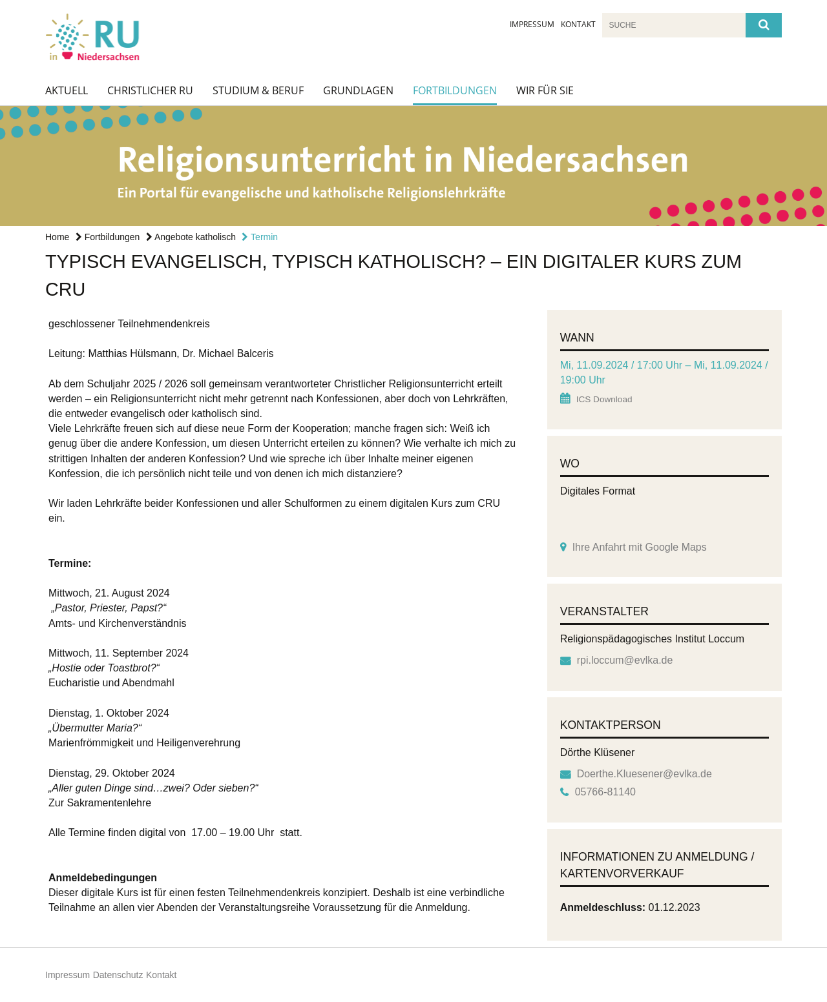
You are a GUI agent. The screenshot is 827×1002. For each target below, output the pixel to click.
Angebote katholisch (191, 237)
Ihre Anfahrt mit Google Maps (639, 547)
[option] (413, 166)
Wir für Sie (545, 90)
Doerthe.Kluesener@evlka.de (644, 773)
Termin (260, 237)
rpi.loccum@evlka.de (625, 660)
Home (57, 237)
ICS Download (604, 399)
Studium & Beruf (258, 90)
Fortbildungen (455, 90)
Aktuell (66, 90)
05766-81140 (605, 791)
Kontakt (578, 24)
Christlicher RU (150, 90)
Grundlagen (358, 90)
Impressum (532, 24)
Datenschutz (118, 975)
